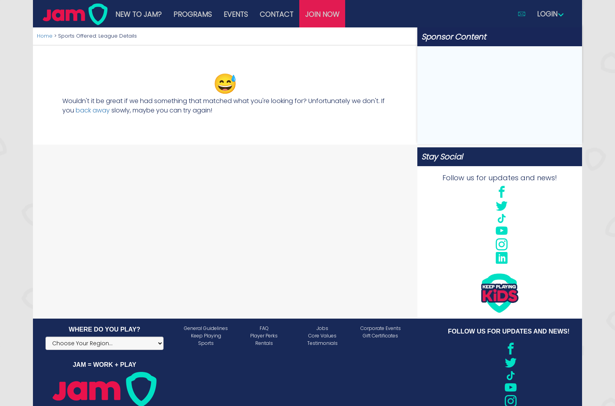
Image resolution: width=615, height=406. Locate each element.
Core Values (322, 335)
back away (93, 110)
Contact (276, 14)
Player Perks (264, 335)
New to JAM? (138, 14)
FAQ (264, 328)
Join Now (322, 14)
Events (236, 14)
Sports (206, 343)
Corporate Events (380, 328)
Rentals (264, 343)
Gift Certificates (380, 335)
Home (45, 36)
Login (550, 14)
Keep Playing (206, 335)
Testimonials (322, 343)
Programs (192, 14)
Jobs (322, 328)
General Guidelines (206, 328)
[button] (521, 13)
